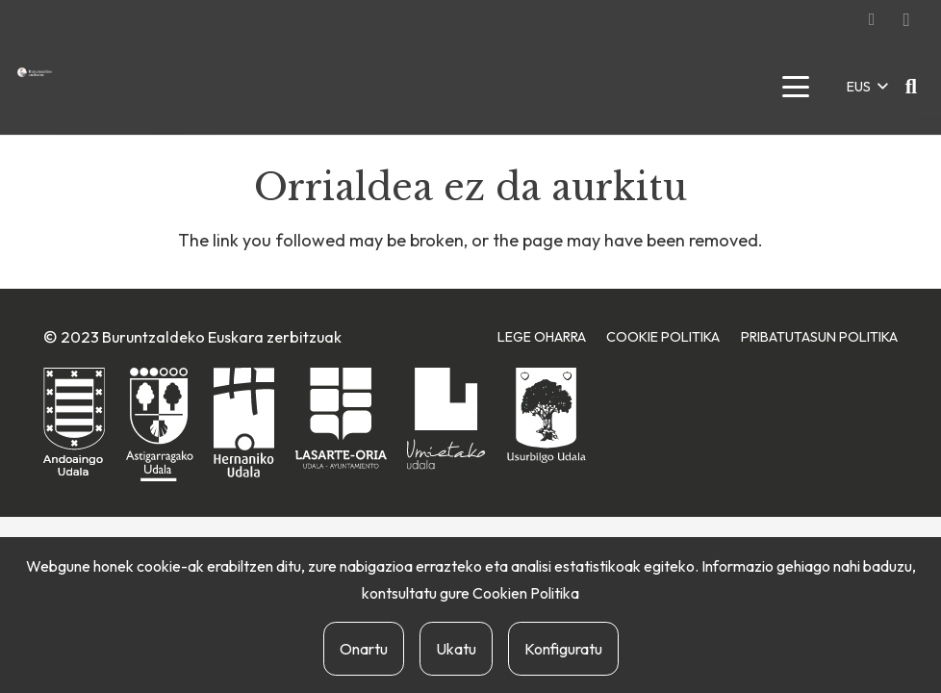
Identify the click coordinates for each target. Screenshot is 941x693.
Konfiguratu (563, 648)
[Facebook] (871, 19)
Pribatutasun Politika (819, 337)
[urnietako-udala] (446, 419)
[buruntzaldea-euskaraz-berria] (34, 72)
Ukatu (456, 648)
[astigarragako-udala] (159, 425)
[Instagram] (906, 19)
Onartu (364, 648)
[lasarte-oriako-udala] (341, 418)
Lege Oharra (541, 337)
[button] (795, 86)
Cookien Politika (525, 593)
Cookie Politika (663, 337)
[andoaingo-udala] (74, 423)
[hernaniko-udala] (244, 422)
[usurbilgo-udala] (546, 415)
